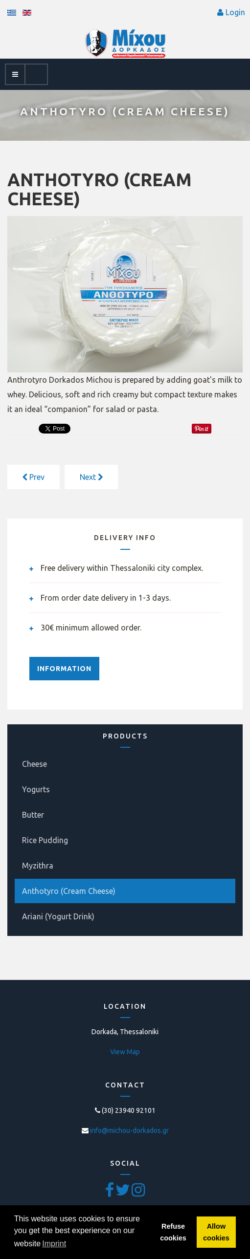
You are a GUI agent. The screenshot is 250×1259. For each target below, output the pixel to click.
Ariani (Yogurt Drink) (58, 916)
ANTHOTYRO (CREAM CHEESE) (99, 189)
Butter (33, 814)
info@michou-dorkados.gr (129, 1130)
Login (235, 12)
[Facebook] (110, 1193)
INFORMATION (64, 669)
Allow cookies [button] (216, 1232)
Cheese (34, 764)
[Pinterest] (138, 1193)
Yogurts (36, 789)
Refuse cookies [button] (173, 1232)
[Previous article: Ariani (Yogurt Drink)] (33, 477)
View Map (125, 1052)
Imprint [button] (54, 1243)
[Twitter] (123, 1193)
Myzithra (37, 865)
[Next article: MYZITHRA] (91, 477)
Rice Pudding (45, 840)
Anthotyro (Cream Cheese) (68, 891)
